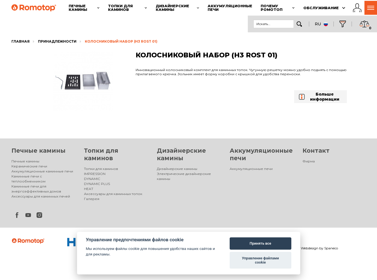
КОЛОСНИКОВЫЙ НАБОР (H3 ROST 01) (121, 41)
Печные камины (38, 150)
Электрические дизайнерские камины (184, 176)
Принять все (260, 243)
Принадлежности (57, 41)
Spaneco (331, 248)
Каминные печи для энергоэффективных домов (36, 188)
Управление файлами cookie (260, 260)
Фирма (308, 161)
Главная (20, 41)
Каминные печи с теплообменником (28, 178)
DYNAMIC (92, 179)
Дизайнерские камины (177, 169)
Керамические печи (29, 166)
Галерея (91, 199)
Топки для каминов (101, 169)
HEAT (88, 189)
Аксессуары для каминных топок (113, 194)
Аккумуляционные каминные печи (42, 171)
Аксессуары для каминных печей (40, 196)
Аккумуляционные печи (251, 169)
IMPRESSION (94, 174)
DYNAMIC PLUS (97, 184)
